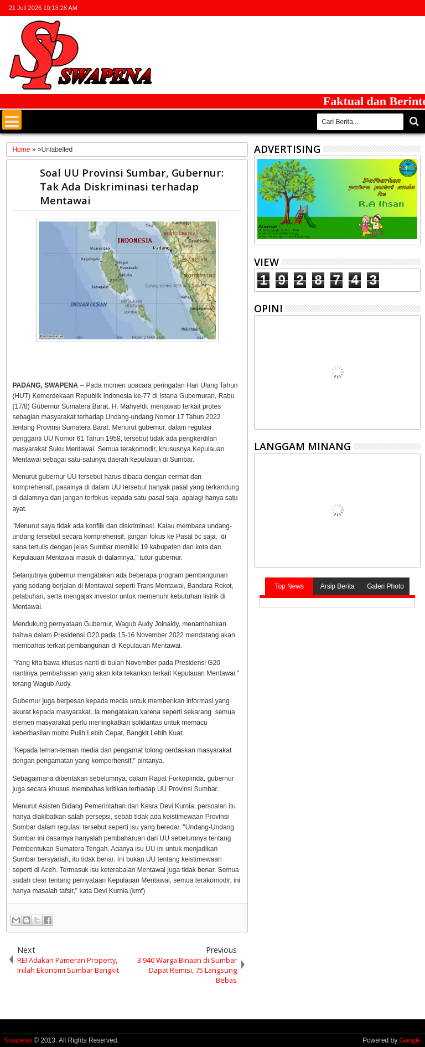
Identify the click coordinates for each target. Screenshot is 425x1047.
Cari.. (413, 122)
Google (410, 1040)
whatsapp (413, 8)
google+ (384, 8)
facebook (370, 8)
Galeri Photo (385, 586)
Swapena (18, 1040)
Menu (12, 120)
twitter (356, 8)
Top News (289, 586)
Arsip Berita (337, 586)
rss (399, 8)
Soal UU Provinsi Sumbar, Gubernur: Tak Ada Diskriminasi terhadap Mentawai (132, 186)
